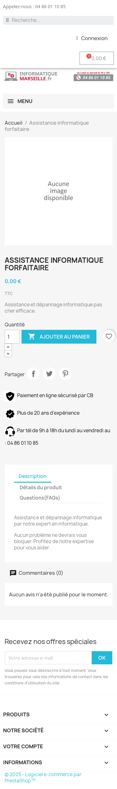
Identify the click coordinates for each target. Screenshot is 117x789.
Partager (33, 373)
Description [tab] (32, 476)
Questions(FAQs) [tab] (40, 498)
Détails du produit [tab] (41, 487)
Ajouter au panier (59, 337)
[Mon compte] (92, 38)
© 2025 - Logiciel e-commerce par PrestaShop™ (43, 777)
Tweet (49, 373)
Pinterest (65, 373)
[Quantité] (12, 337)
